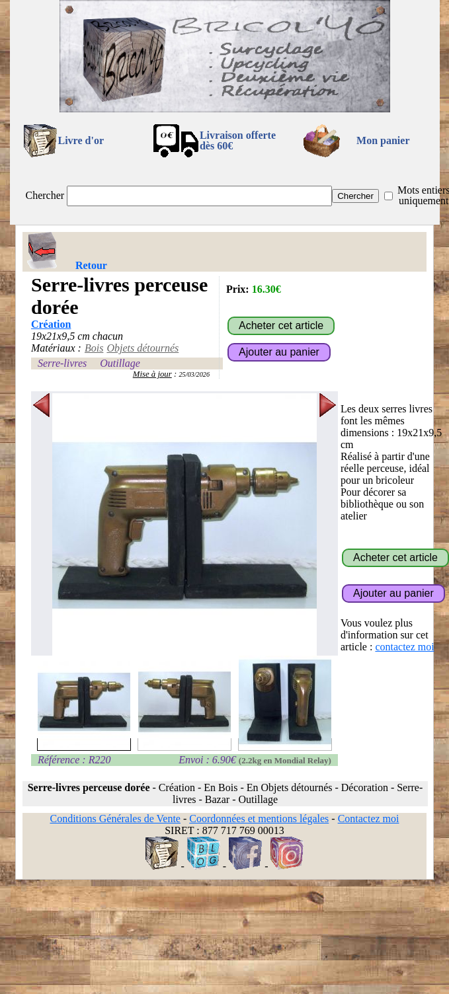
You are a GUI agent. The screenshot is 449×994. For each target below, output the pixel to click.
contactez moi (404, 646)
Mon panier (382, 140)
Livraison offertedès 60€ (238, 140)
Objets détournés (142, 348)
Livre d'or (81, 140)
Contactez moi (368, 818)
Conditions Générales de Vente (115, 818)
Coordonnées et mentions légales (259, 818)
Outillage (120, 363)
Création (51, 324)
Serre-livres (62, 363)
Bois (94, 348)
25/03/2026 (194, 374)
